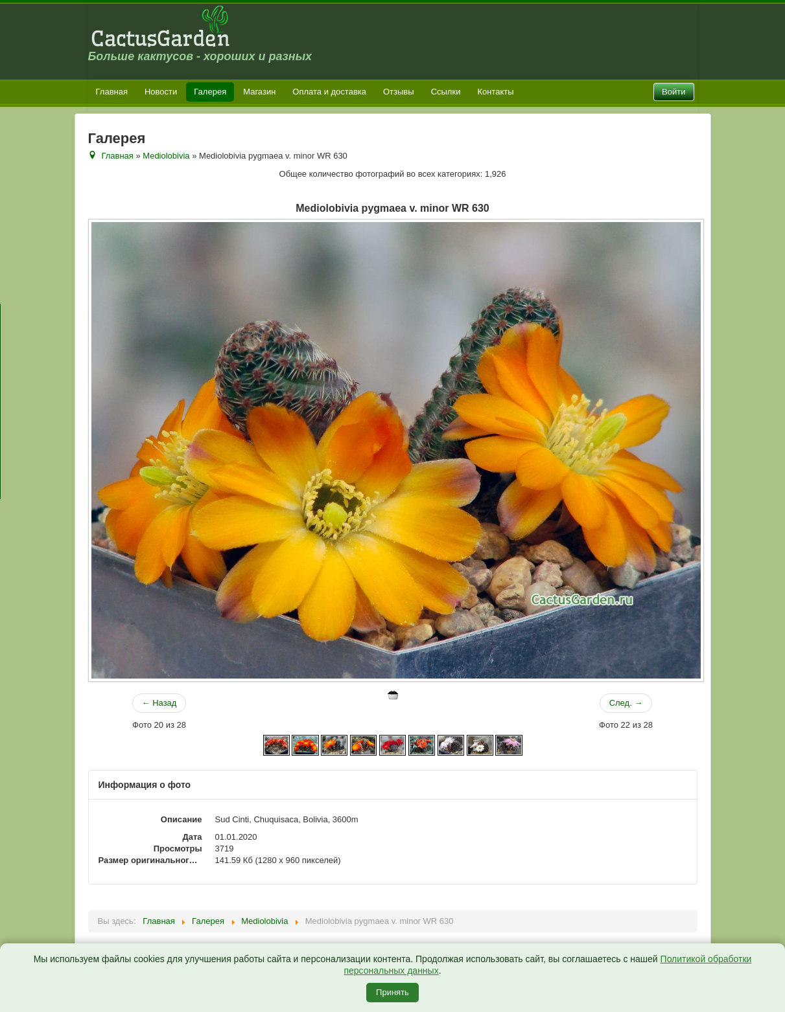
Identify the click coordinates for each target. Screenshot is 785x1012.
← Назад (159, 703)
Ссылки (446, 91)
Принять (392, 992)
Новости (161, 91)
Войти (673, 91)
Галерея (210, 91)
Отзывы (398, 91)
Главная (112, 91)
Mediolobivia (166, 156)
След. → (626, 703)
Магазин (259, 91)
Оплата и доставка (329, 91)
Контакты (495, 91)
